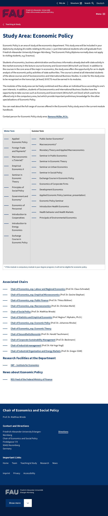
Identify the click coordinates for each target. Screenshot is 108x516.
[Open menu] (100, 14)
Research (44, 463)
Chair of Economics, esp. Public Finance (29, 300)
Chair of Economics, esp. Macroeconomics (31, 306)
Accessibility (29, 473)
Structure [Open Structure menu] (76, 3)
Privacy (16, 473)
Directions (63, 431)
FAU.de (60, 3)
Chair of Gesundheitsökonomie (26, 334)
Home (5, 463)
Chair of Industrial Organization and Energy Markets (36, 351)
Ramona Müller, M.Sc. (58, 116)
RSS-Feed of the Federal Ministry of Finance (31, 379)
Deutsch (100, 3)
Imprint (6, 473)
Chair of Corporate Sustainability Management (33, 339)
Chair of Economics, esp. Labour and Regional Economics (38, 289)
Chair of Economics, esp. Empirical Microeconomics (35, 294)
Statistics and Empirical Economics (35, 317)
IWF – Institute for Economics (25, 365)
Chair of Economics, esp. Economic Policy (30, 322)
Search (89, 3)
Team (14, 463)
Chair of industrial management (26, 345)
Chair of (15, 317)
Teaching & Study (28, 463)
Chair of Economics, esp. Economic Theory (31, 328)
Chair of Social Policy (21, 311)
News (55, 463)
